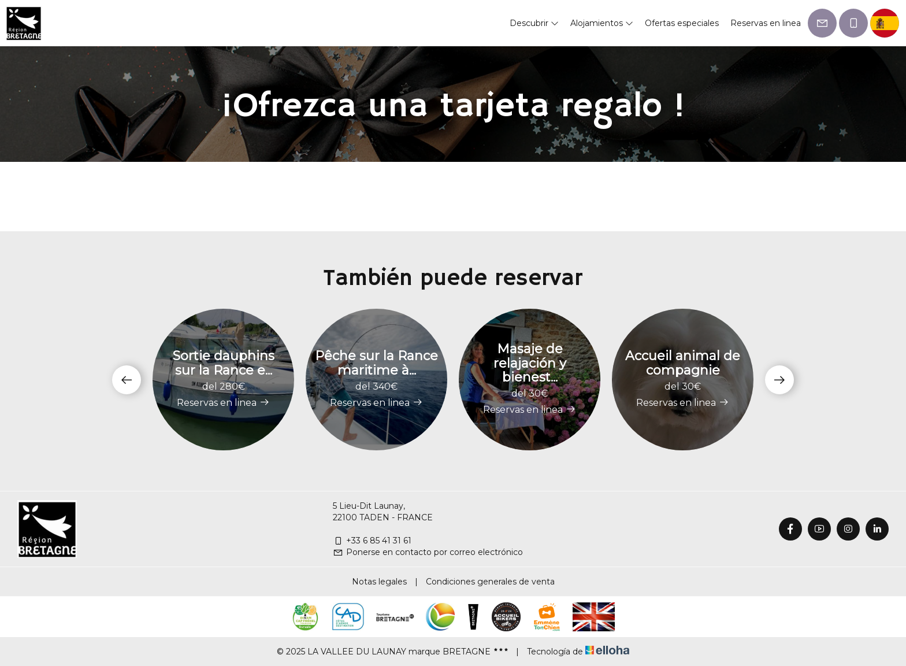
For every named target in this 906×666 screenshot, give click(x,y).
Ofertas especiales (682, 23)
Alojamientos (601, 23)
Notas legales (379, 581)
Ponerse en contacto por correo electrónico (428, 552)
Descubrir (534, 23)
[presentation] (126, 379)
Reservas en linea (765, 23)
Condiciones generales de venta (490, 581)
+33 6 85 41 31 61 (372, 540)
